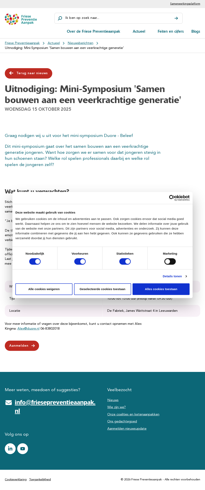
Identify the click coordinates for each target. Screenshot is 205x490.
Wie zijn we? (116, 407)
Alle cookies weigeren (44, 289)
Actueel (139, 31)
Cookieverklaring (16, 479)
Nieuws (113, 400)
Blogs (195, 31)
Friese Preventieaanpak (22, 43)
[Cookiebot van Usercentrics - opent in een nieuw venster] (172, 198)
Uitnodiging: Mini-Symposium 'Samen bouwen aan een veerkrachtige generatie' (64, 48)
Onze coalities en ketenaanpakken (133, 414)
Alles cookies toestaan (161, 289)
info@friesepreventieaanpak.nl (55, 407)
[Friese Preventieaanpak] (21, 19)
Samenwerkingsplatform (185, 4)
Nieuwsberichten (80, 43)
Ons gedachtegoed (122, 421)
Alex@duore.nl (28, 328)
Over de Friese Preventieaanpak (93, 31)
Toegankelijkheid (40, 479)
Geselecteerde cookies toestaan (102, 289)
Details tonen (172, 276)
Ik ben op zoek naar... (82, 18)
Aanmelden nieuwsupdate (127, 428)
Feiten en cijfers (171, 31)
